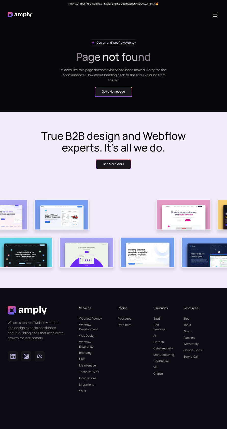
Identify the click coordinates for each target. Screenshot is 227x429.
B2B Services (159, 327)
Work (82, 391)
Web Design (87, 336)
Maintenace (87, 365)
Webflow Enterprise (86, 344)
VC (155, 367)
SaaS (157, 319)
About (187, 331)
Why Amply (190, 344)
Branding (85, 353)
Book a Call (190, 357)
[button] (216, 14)
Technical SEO (88, 372)
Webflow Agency (90, 319)
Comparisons (192, 350)
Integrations (87, 378)
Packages (124, 319)
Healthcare (160, 361)
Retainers (124, 325)
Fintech (158, 342)
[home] (20, 14)
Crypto (158, 374)
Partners (189, 338)
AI (154, 336)
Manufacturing (160, 355)
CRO (82, 359)
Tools (187, 325)
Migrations (86, 385)
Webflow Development (88, 327)
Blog (186, 319)
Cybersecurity (160, 348)
